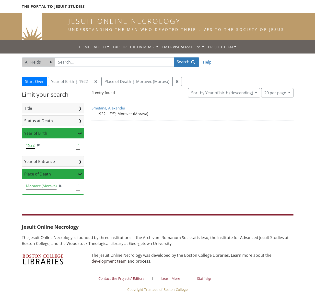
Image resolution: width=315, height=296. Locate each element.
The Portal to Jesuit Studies (53, 6)
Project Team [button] (220, 46)
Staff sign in (207, 278)
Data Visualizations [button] (181, 46)
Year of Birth (35, 133)
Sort (222, 92)
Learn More (170, 278)
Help (207, 62)
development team (109, 261)
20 (275, 92)
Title (28, 108)
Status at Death (38, 120)
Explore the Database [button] (134, 46)
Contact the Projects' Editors (121, 278)
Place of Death (37, 174)
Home (84, 46)
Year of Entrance (39, 161)
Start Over (34, 81)
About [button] (100, 46)
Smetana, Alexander (108, 108)
